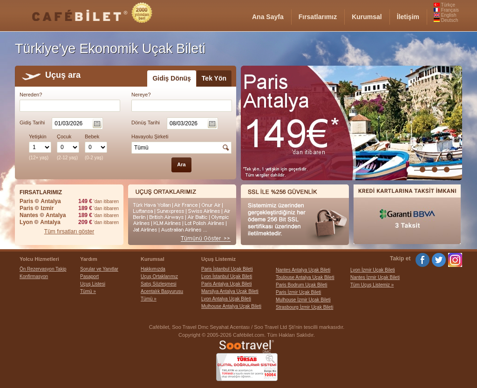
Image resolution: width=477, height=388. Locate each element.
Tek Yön (214, 78)
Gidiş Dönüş (171, 78)
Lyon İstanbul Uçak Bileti (226, 276)
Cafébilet (159, 327)
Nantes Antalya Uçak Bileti (303, 269)
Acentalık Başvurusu (162, 291)
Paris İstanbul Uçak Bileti (227, 269)
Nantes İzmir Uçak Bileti (375, 277)
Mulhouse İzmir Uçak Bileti (303, 299)
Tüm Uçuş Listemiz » (372, 284)
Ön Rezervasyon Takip (43, 269)
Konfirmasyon (34, 276)
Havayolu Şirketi (149, 136)
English (445, 15)
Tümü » (88, 291)
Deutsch (446, 20)
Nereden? (31, 94)
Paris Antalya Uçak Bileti (226, 283)
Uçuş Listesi (92, 283)
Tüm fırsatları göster (69, 231)
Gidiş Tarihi (32, 122)
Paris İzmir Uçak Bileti (298, 292)
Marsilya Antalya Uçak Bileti (230, 291)
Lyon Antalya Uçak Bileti (226, 298)
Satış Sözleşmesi (159, 283)
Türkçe (444, 4)
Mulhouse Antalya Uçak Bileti (231, 306)
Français (446, 10)
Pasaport (89, 276)
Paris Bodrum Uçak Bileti (301, 284)
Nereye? (141, 94)
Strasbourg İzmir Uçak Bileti (304, 307)
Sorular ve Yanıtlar (99, 269)
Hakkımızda (153, 269)
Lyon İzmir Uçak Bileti (372, 269)
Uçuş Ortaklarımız (159, 276)
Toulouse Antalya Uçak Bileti (305, 277)
